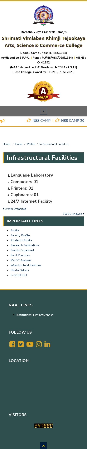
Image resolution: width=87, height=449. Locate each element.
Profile (15, 230)
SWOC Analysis (21, 260)
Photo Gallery (20, 270)
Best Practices (20, 255)
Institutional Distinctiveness (34, 315)
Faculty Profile (20, 235)
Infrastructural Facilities (26, 265)
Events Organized (22, 250)
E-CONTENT (19, 275)
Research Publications (25, 245)
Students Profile (21, 240)
